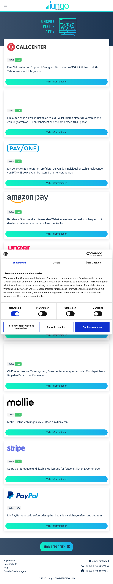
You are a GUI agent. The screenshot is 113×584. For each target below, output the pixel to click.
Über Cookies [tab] (93, 262)
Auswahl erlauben (56, 327)
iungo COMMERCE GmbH (61, 578)
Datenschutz (10, 564)
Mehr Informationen (56, 81)
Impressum (10, 560)
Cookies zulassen (92, 327)
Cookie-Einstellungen (15, 571)
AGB (6, 567)
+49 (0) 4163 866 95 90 (95, 565)
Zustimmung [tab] (20, 262)
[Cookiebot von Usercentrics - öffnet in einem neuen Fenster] (88, 254)
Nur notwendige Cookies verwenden (21, 327)
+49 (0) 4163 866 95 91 (95, 570)
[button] (5, 5)
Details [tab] (56, 262)
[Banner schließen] (108, 254)
